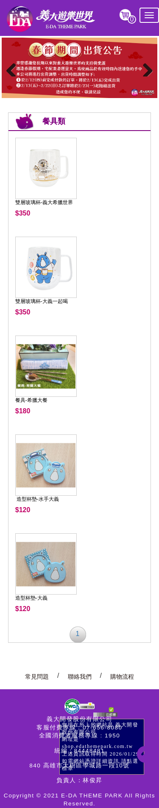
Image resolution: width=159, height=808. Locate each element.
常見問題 (37, 677)
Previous (14, 68)
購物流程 (122, 677)
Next (144, 68)
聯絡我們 (80, 677)
